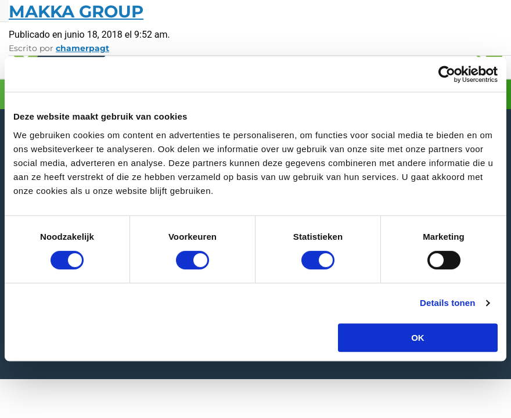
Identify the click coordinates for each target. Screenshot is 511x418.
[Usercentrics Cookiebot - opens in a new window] (447, 74)
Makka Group (76, 11)
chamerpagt (82, 48)
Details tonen (447, 303)
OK (417, 338)
